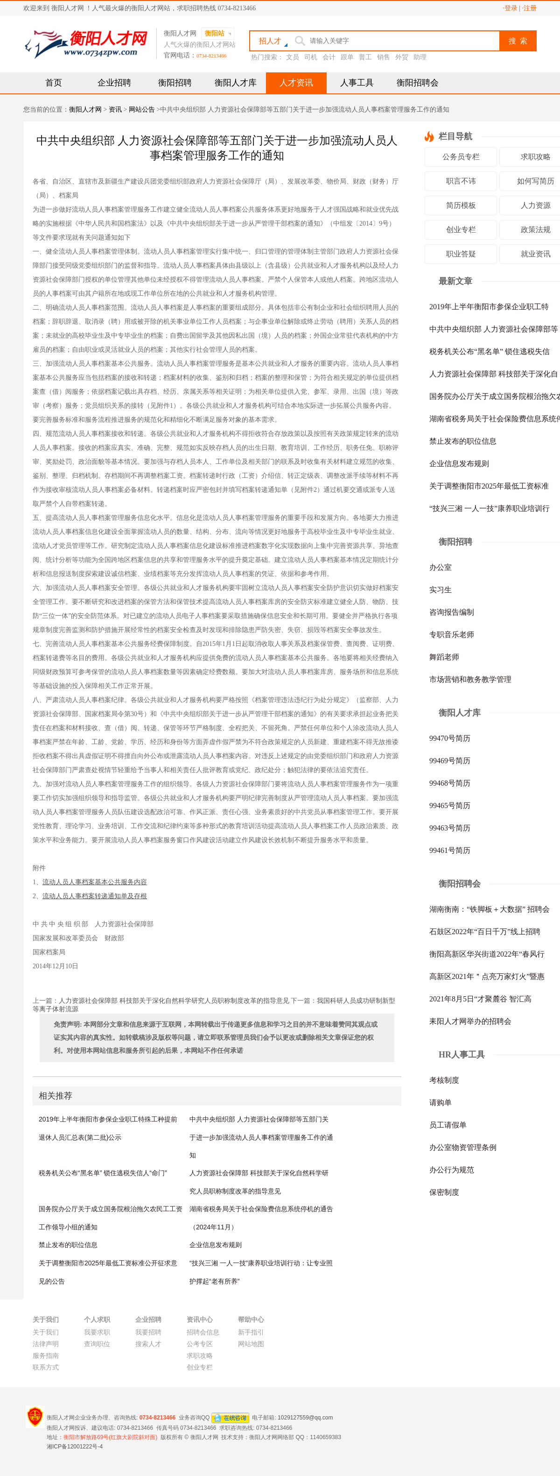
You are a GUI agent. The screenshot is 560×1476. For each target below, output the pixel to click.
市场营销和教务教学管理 (470, 679)
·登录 (510, 8)
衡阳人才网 (85, 109)
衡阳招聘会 (418, 82)
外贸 (401, 57)
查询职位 (97, 1344)
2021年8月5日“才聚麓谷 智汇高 (480, 999)
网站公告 (142, 109)
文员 (292, 57)
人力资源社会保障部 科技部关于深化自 (493, 374)
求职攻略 (200, 1355)
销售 (383, 57)
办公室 (440, 567)
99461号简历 (449, 850)
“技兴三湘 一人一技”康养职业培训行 (489, 508)
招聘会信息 (203, 1332)
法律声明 (46, 1344)
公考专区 (200, 1344)
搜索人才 (148, 1344)
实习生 (440, 590)
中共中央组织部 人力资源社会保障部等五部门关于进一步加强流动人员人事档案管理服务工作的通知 (261, 1137)
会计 (329, 57)
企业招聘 (114, 82)
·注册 (529, 8)
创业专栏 (461, 230)
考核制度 (444, 1080)
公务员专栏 (461, 157)
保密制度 (444, 1192)
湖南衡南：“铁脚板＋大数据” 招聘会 (489, 909)
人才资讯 (296, 82)
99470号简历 (449, 738)
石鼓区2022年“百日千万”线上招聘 (484, 932)
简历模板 (461, 205)
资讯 (115, 109)
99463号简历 (449, 828)
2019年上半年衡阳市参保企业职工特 (489, 307)
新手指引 (251, 1332)
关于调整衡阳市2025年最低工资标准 (489, 486)
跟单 (347, 57)
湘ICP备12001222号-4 (75, 1446)
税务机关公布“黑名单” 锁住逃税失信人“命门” (103, 1173)
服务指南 (46, 1355)
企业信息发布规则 (215, 1245)
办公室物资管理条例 (463, 1147)
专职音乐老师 (451, 635)
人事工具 (357, 82)
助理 (420, 57)
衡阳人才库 (236, 82)
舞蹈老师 (444, 657)
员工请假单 (448, 1125)
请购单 (440, 1103)
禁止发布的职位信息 (68, 1245)
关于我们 (46, 1332)
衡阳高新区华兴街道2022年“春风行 (487, 954)
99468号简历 (449, 783)
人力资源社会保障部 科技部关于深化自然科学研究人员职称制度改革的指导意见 (174, 1000)
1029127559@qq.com (305, 1417)
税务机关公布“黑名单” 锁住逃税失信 (489, 351)
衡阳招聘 (175, 82)
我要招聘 (148, 1332)
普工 (365, 57)
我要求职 (97, 1332)
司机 (310, 57)
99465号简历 (449, 805)
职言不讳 (461, 181)
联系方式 (46, 1367)
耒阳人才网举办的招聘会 (470, 1021)
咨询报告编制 (451, 612)
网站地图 (251, 1344)
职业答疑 (461, 254)
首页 (53, 82)
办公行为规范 (451, 1170)
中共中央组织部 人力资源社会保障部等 (493, 329)
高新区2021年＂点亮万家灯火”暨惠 (487, 976)
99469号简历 (449, 761)
